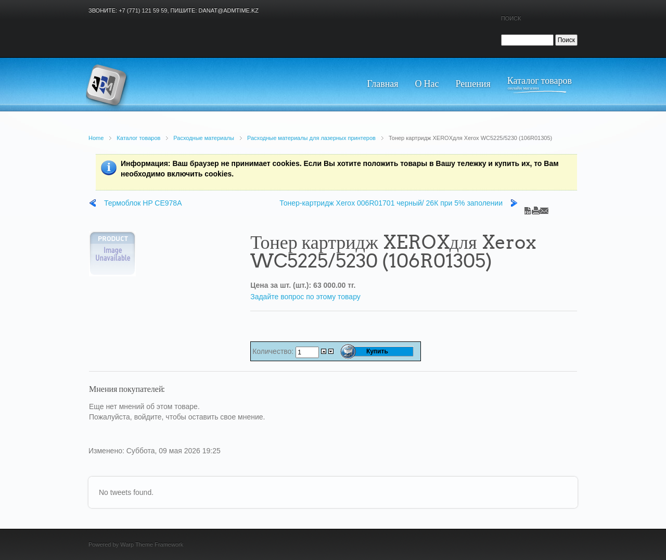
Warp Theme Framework (151, 544)
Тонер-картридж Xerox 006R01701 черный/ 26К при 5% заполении (391, 203)
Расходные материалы (203, 138)
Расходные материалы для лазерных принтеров (311, 138)
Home (96, 138)
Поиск (511, 18)
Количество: (274, 351)
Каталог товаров (138, 138)
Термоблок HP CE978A (143, 203)
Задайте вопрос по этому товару (305, 296)
